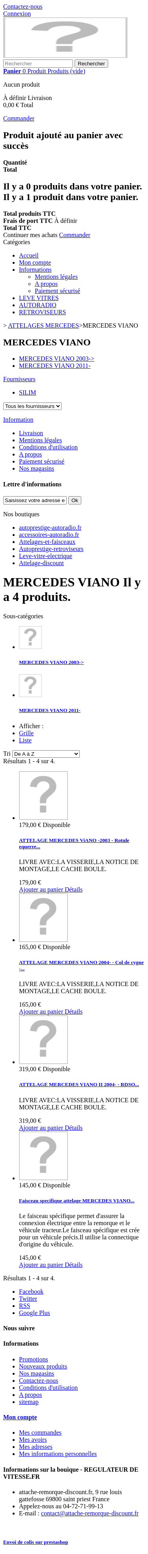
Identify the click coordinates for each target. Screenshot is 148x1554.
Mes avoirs (33, 1439)
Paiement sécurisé (57, 290)
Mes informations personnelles (58, 1453)
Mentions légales (56, 276)
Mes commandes (40, 1432)
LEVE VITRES (39, 298)
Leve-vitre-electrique (45, 556)
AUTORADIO (37, 305)
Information (18, 419)
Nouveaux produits (43, 1366)
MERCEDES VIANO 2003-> (51, 662)
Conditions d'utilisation (48, 447)
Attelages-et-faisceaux (47, 541)
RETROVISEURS (42, 312)
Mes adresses (35, 1446)
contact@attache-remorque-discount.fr (90, 1513)
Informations (35, 269)
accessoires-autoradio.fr (49, 534)
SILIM (27, 392)
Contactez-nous (23, 6)
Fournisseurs (19, 379)
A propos (46, 283)
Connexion (17, 13)
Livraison (31, 433)
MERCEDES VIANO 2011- (50, 710)
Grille (26, 733)
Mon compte (35, 262)
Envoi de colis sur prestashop (35, 1542)
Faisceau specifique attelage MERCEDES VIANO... (77, 1201)
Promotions (33, 1359)
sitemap (29, 1401)
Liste (25, 740)
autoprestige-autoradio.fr (50, 527)
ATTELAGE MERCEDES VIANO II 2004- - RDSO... (79, 1084)
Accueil (29, 255)
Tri (7, 753)
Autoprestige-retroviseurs (51, 548)
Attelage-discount (41, 563)
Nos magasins (36, 468)
